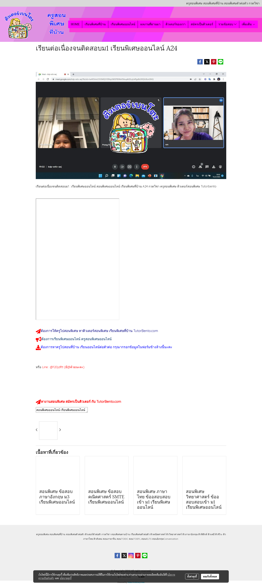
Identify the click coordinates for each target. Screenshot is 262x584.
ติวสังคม (98, 538)
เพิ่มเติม (248, 24)
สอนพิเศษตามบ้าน (120, 534)
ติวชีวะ (218, 534)
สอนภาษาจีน (109, 538)
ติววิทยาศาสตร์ (174, 534)
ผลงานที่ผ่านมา (150, 24)
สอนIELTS (146, 538)
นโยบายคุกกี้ (66, 578)
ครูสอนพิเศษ (42, 534)
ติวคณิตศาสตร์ (158, 534)
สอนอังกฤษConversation (165, 538)
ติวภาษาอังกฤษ (190, 534)
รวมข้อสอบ (227, 24)
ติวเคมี (211, 534)
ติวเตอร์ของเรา (175, 24)
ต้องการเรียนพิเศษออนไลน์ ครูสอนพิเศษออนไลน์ (76, 339)
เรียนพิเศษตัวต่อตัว (140, 534)
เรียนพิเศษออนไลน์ (123, 24)
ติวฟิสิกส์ (202, 534)
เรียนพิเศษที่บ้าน (95, 24)
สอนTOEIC (122, 538)
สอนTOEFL (135, 538)
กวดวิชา (106, 534)
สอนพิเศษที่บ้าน (57, 534)
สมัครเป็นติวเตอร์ (202, 24)
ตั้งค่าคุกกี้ (192, 576)
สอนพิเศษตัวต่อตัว (75, 534)
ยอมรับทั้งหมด (210, 576)
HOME (75, 24)
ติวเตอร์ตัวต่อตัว (93, 534)
